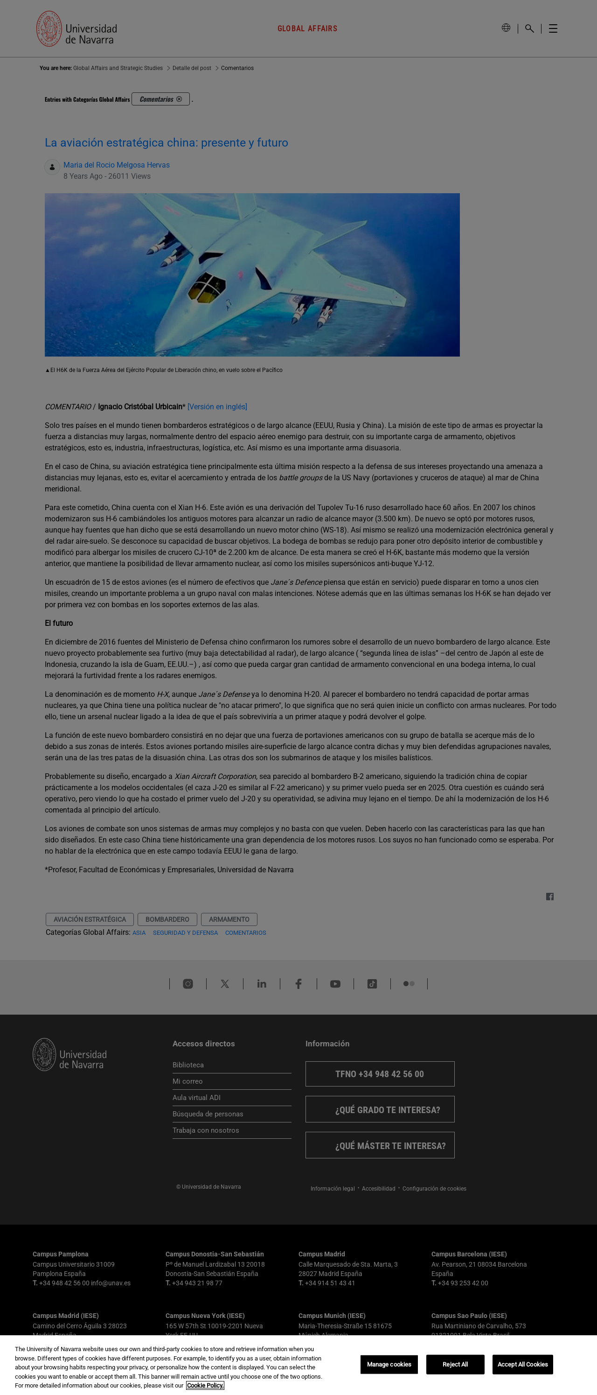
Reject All (455, 1364)
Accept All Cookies (523, 1364)
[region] (298, 1365)
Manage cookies (389, 1364)
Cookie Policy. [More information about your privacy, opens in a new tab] (205, 1385)
